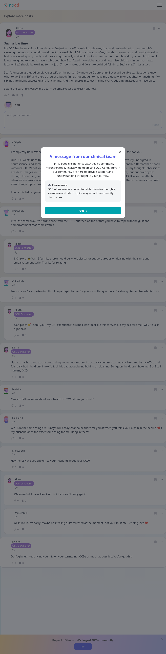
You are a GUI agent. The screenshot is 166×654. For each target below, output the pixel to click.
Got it (83, 211)
